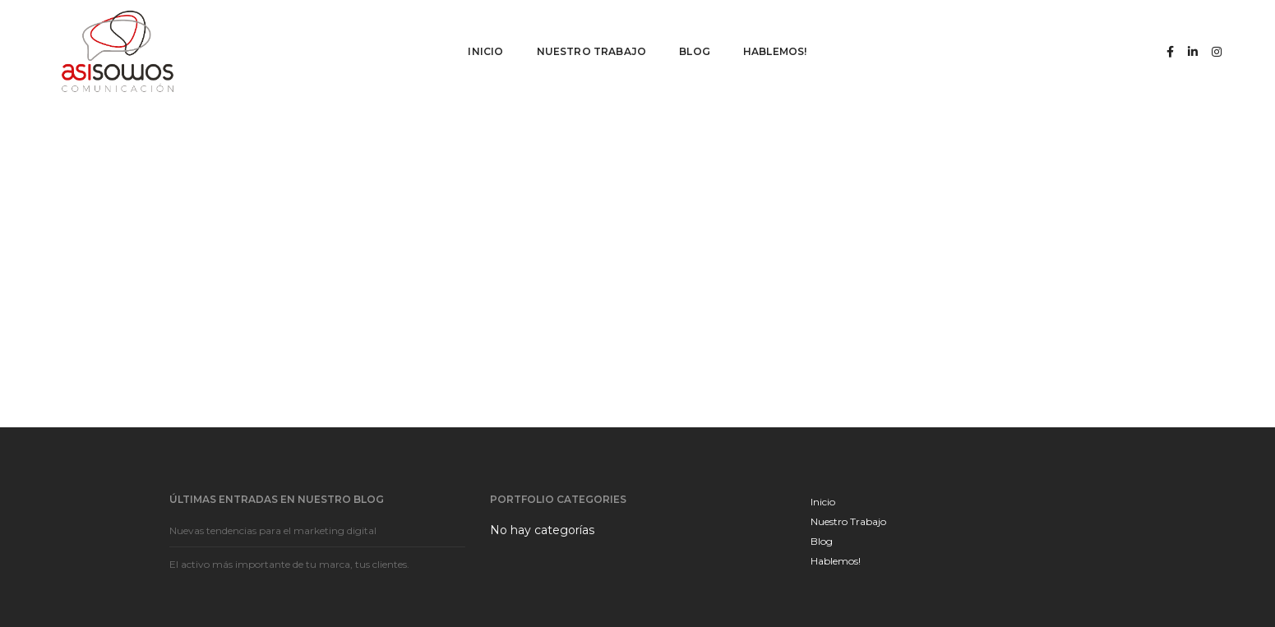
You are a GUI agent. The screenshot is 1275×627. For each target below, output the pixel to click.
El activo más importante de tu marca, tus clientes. (289, 564)
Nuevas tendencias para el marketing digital (272, 530)
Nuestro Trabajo (592, 51)
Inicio (485, 51)
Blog (694, 51)
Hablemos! (775, 51)
